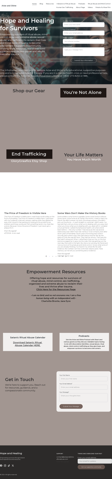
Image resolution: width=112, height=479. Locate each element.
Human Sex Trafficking (64, 7)
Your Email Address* (69, 31)
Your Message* (67, 47)
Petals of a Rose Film (103, 7)
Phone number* (68, 39)
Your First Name (68, 22)
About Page (80, 7)
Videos (90, 7)
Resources (50, 4)
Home (34, 4)
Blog (41, 4)
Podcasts (81, 4)
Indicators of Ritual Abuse (66, 4)
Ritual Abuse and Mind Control (99, 4)
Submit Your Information (84, 62)
